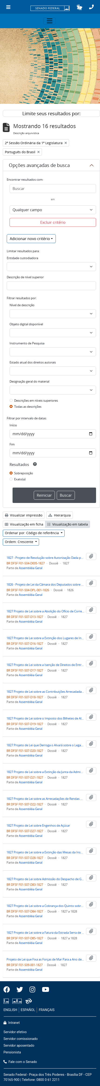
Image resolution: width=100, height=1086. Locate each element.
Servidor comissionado (20, 1039)
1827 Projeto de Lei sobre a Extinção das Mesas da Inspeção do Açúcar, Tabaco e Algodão (45, 852)
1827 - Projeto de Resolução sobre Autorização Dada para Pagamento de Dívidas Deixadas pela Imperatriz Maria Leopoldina (45, 558)
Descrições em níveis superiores (36, 400)
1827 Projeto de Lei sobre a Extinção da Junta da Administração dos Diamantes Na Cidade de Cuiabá (45, 772)
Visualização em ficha (24, 524)
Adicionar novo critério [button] (30, 238)
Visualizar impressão (23, 515)
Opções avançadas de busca (39, 165)
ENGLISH (10, 1010)
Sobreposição (23, 473)
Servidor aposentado (18, 1046)
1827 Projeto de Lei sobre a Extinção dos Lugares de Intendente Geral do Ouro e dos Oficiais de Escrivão (45, 638)
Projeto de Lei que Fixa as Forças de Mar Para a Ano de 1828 (45, 959)
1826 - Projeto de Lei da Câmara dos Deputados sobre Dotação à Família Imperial (45, 584)
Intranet (11, 1023)
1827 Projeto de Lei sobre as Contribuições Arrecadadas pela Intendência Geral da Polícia (45, 691)
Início (13, 425)
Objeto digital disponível (26, 324)
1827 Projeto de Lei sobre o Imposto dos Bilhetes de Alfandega (45, 718)
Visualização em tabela (67, 524)
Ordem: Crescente (19, 542)
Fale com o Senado (20, 1062)
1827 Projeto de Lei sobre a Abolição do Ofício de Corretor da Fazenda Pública (45, 611)
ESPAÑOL (28, 1010)
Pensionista (12, 1052)
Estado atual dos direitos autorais (33, 362)
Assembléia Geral (30, 568)
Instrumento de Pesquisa (27, 343)
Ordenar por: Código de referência (32, 533)
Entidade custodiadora (22, 258)
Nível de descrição (22, 305)
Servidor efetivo (15, 1032)
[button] (79, 7)
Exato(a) (20, 479)
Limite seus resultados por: (51, 113)
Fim (12, 444)
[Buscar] (53, 188)
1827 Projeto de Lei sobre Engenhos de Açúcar (38, 825)
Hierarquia (59, 515)
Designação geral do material (29, 381)
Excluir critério (53, 222)
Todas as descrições (27, 406)
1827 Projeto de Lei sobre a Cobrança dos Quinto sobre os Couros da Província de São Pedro (45, 906)
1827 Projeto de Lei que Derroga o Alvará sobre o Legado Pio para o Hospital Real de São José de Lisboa (45, 745)
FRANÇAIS (47, 1010)
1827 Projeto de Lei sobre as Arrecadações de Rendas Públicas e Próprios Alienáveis (45, 799)
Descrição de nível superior (25, 277)
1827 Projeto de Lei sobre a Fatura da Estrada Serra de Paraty (45, 932)
